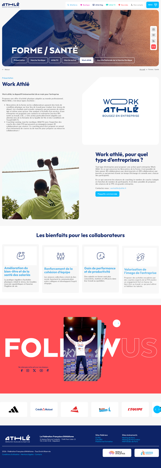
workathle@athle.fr (118, 196)
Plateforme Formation (104, 441)
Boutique (85, 5)
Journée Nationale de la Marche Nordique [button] (114, 60)
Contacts (38, 454)
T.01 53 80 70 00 (45, 441)
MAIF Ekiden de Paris (130, 441)
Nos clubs (123, 5)
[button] (118, 332)
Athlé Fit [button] (54, 60)
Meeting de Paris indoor (131, 439)
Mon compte (137, 5)
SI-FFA (98, 438)
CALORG (98, 439)
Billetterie (72, 5)
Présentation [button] (19, 60)
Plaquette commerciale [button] (107, 202)
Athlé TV (111, 5)
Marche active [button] (70, 60)
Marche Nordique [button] (38, 60)
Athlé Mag (98, 5)
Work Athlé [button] (86, 60)
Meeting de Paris (128, 438)
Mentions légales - (28, 454)
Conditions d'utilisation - (11, 454)
